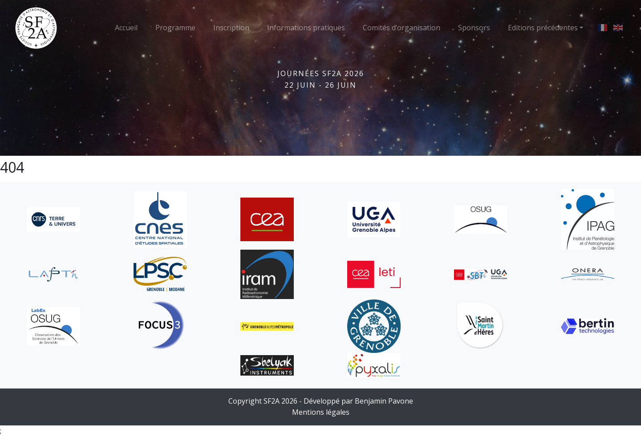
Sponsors (474, 27)
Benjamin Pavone (384, 401)
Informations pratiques (306, 27)
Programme (175, 27)
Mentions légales (320, 412)
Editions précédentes (543, 27)
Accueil (126, 27)
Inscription (231, 27)
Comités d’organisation (401, 27)
